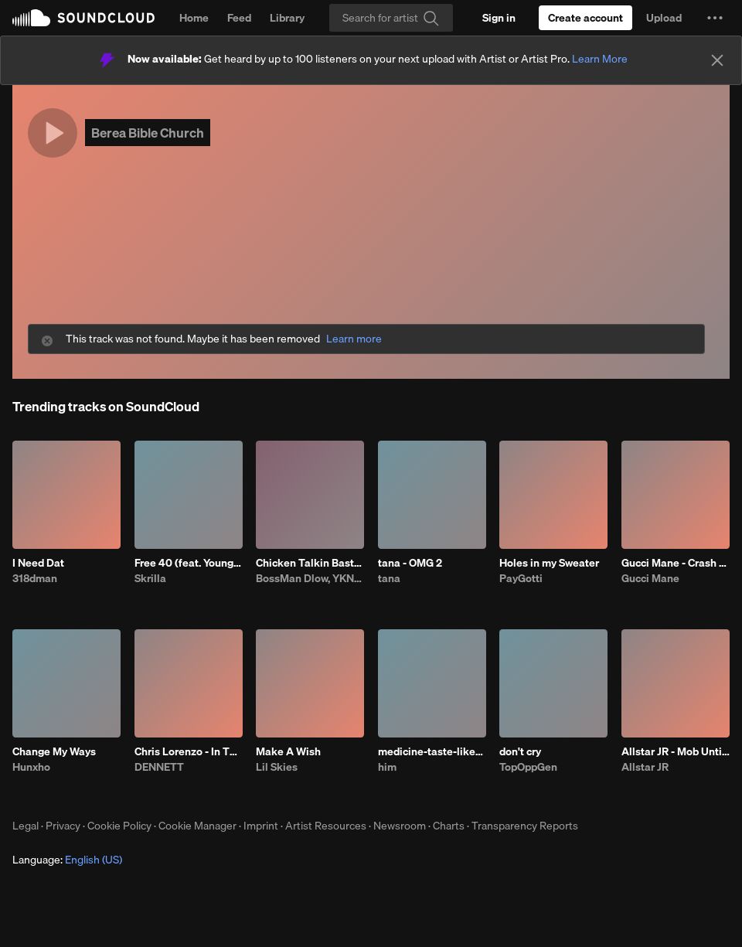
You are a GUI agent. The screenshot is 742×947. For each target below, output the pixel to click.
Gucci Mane (650, 578)
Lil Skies (277, 767)
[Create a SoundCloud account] (585, 17)
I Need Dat (38, 563)
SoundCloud (83, 17)
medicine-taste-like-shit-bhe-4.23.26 (432, 751)
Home (194, 17)
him (387, 767)
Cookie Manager (197, 825)
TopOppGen (528, 767)
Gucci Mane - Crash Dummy (675, 563)
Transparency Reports (524, 825)
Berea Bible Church (147, 132)
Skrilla (150, 578)
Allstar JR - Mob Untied (675, 751)
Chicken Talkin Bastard (310, 563)
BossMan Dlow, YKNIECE (310, 578)
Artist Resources (325, 825)
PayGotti (521, 578)
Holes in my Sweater (549, 563)
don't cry (520, 751)
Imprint (260, 825)
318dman (34, 578)
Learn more (354, 339)
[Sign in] (499, 17)
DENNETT (159, 767)
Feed (239, 17)
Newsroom (399, 825)
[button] (715, 18)
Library (287, 17)
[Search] (391, 18)
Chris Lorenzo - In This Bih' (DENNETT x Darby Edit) (188, 751)
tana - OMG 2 (410, 563)
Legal (25, 825)
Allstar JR (645, 767)
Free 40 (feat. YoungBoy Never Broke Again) (188, 563)
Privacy (63, 825)
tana (389, 578)
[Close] (717, 60)
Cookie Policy (119, 825)
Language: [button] (67, 859)
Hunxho (31, 767)
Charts (449, 825)
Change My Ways (54, 751)
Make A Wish (288, 751)
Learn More (600, 58)
